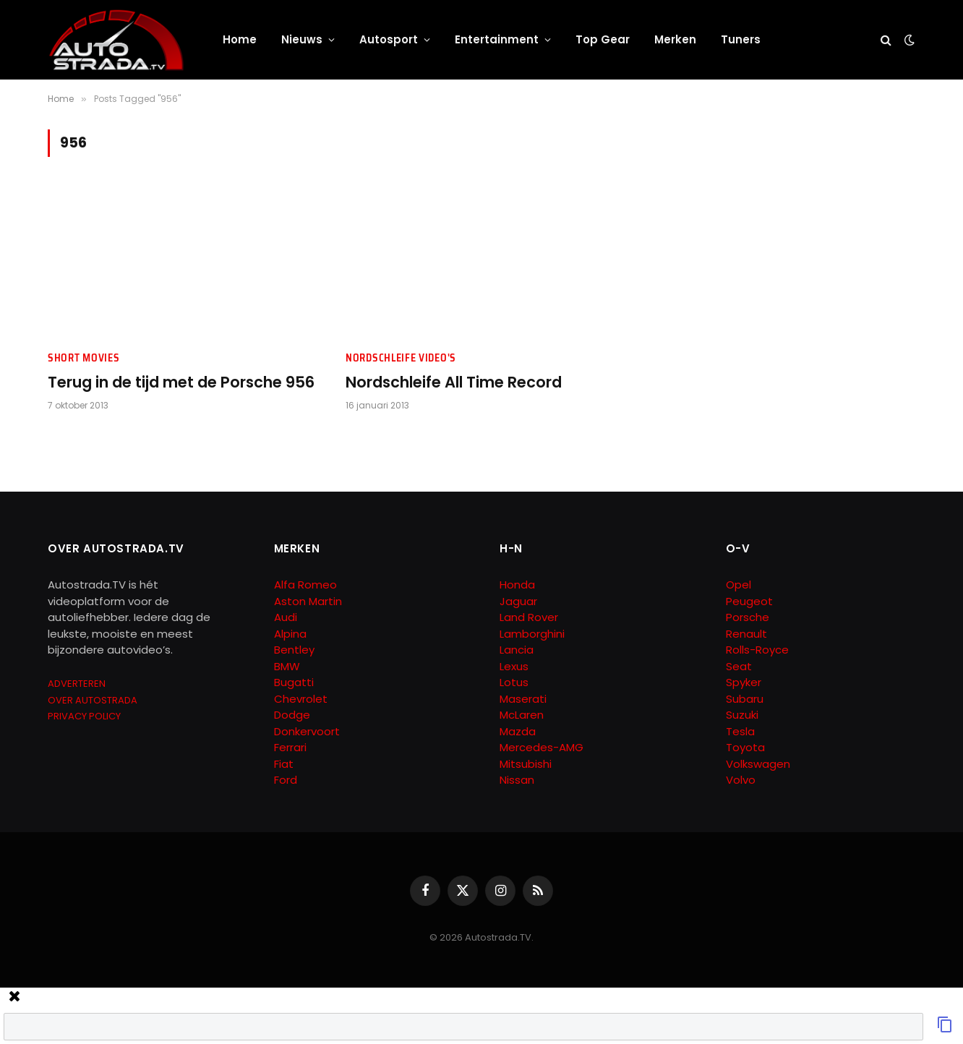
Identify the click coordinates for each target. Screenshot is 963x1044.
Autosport (388, 39)
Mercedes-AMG (541, 747)
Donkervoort (307, 731)
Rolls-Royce (757, 649)
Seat (739, 666)
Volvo (741, 779)
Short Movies (83, 358)
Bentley (294, 649)
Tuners (741, 39)
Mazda (518, 731)
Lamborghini (532, 633)
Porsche (747, 617)
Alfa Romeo (307, 584)
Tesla (740, 731)
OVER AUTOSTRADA (92, 700)
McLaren (522, 714)
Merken (675, 39)
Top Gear (602, 39)
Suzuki (742, 714)
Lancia (517, 649)
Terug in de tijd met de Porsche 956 (181, 382)
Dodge (292, 714)
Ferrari (290, 747)
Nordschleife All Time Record (454, 382)
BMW (287, 666)
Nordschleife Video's (401, 358)
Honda (517, 584)
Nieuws (301, 39)
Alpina (290, 633)
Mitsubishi (526, 763)
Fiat (284, 763)
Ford (285, 779)
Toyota (745, 747)
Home (240, 39)
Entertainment (497, 39)
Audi (285, 617)
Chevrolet (301, 698)
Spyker (743, 682)
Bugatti (294, 682)
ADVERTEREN (77, 683)
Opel (738, 584)
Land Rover (529, 617)
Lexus (514, 666)
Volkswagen (758, 763)
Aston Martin (308, 601)
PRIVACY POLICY (84, 716)
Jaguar (518, 601)
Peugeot (749, 601)
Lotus (514, 682)
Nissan (517, 779)
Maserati (523, 698)
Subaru (744, 698)
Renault (746, 633)
